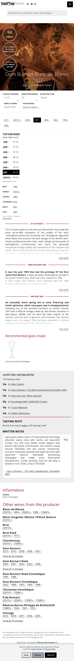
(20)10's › (17, 120)
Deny (26, 655)
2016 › (6, 615)
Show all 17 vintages (13, 569)
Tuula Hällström (19, 407)
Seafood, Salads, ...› (31, 107)
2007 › (37, 120)
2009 (5, 147)
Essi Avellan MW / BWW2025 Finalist (29, 401)
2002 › (56, 120)
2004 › (17, 512)
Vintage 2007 (37, 296)
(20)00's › (26, 512)
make (24, 425)
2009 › (27, 120)
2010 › (14, 551)
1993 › (22, 584)
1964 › (17, 608)
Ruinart (26, 85)
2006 (5, 167)
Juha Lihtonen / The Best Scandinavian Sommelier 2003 (39, 389)
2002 (5, 157)
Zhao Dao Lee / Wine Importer (26, 395)
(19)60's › (45, 512)
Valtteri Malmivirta (20, 413)
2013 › (6, 120)
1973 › (17, 535)
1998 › (65, 120)
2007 (5, 172)
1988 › (6, 125)
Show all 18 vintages (13, 620)
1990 (5, 152)
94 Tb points (37, 223)
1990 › (30, 584)
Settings (37, 655)
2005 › (38, 615)
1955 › (33, 608)
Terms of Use (36, 649)
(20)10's (6, 177)
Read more (64, 258)
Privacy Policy (50, 649)
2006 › (46, 120)
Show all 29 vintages (13, 556)
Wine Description (37, 264)
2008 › (30, 551)
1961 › (25, 608)
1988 (5, 162)
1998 (5, 142)
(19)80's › (18, 592)
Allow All (50, 655)
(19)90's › (29, 600)
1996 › (6, 576)
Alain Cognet (17, 384)
